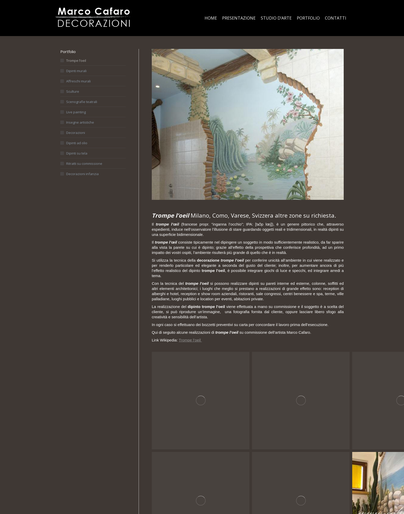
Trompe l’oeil (190, 340)
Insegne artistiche (80, 122)
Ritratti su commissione (84, 163)
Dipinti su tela (76, 153)
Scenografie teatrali (81, 101)
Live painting (76, 112)
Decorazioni (75, 132)
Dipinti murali (76, 70)
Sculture (72, 91)
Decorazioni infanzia (82, 174)
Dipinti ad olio (76, 143)
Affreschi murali (78, 81)
